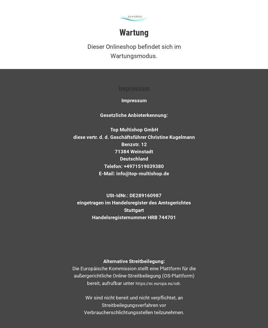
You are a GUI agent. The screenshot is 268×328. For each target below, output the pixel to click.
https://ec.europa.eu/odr (158, 283)
